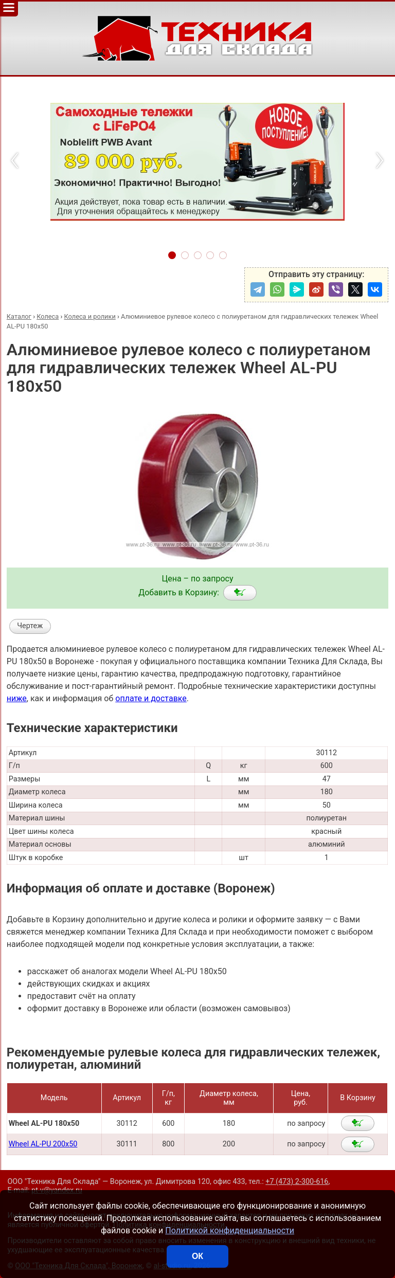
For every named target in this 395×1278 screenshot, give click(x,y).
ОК (197, 1256)
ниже (17, 698)
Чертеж (30, 626)
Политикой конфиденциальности (229, 1230)
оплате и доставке (151, 698)
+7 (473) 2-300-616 (296, 1181)
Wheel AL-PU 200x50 (43, 1144)
